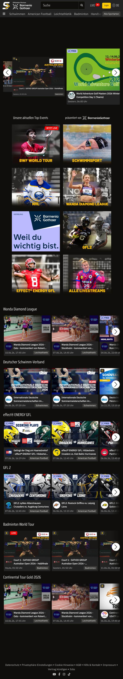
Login (106, 5)
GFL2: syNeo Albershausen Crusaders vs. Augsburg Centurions (31, 505)
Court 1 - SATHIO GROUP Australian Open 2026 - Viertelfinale (41, 89)
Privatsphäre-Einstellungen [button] (37, 665)
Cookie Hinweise (64, 665)
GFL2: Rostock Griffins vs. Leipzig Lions (78, 505)
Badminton (81, 14)
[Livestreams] (87, 275)
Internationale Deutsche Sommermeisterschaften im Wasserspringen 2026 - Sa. (27, 399)
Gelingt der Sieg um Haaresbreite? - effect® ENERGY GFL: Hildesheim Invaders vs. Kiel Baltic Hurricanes (31, 452)
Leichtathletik (63, 14)
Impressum (110, 665)
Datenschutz (12, 665)
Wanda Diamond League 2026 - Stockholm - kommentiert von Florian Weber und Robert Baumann (77, 346)
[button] (7, 73)
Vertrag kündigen (58, 669)
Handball (97, 14)
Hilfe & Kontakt (92, 665)
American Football (39, 14)
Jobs (72, 669)
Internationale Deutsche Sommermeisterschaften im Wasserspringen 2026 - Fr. (75, 399)
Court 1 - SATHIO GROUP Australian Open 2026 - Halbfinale (31, 562)
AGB (79, 665)
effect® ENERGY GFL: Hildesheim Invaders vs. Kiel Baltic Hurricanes (79, 452)
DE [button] (115, 5)
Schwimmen (17, 14)
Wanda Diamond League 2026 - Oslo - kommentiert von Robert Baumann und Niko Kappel (29, 346)
